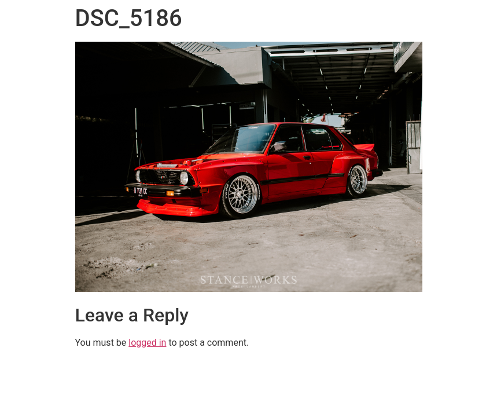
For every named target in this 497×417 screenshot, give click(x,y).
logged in (147, 342)
